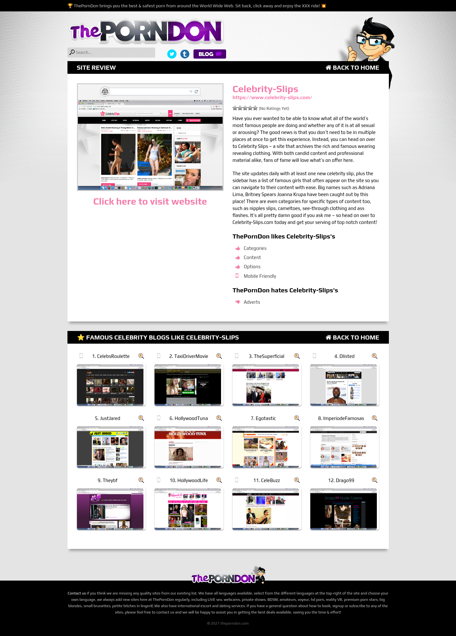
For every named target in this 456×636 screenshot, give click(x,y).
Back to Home (352, 67)
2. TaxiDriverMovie (188, 356)
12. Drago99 (341, 480)
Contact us (77, 593)
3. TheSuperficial (266, 356)
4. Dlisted (344, 356)
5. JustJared (107, 418)
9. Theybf (107, 480)
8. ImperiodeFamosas (341, 418)
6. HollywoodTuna (189, 418)
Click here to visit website (150, 201)
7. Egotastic (263, 418)
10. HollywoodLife (189, 480)
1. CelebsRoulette (111, 356)
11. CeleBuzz (266, 480)
